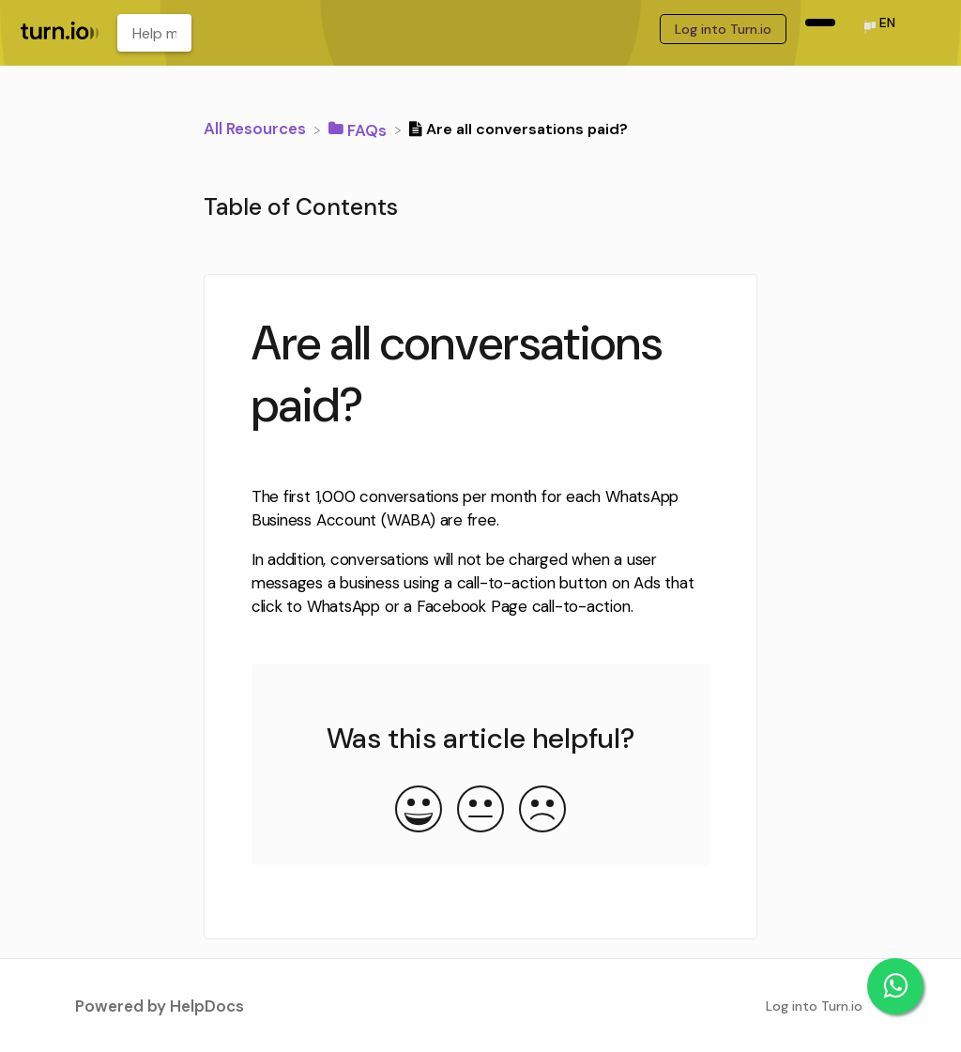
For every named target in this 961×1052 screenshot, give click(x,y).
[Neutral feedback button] (480, 811)
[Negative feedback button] (542, 811)
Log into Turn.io (814, 1006)
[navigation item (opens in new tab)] (820, 22)
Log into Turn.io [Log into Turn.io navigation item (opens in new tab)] (723, 29)
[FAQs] (359, 128)
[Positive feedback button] (418, 811)
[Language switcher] (878, 28)
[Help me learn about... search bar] (154, 33)
